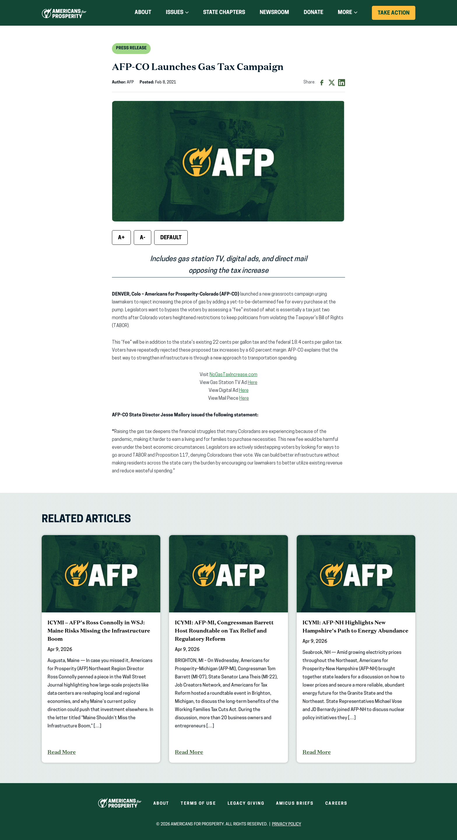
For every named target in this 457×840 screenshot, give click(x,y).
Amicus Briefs (295, 803)
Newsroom (274, 12)
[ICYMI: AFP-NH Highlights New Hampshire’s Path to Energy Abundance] (356, 649)
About (143, 12)
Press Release (131, 48)
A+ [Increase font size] (121, 238)
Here (252, 382)
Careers (336, 803)
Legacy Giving (246, 803)
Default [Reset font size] (171, 238)
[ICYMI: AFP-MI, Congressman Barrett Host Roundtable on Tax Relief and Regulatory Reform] (228, 649)
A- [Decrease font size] (142, 238)
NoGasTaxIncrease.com (233, 375)
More (345, 12)
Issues (174, 12)
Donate (313, 13)
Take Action (396, 15)
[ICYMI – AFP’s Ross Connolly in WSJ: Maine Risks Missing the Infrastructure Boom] (101, 649)
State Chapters (224, 12)
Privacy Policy (286, 824)
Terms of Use (198, 803)
